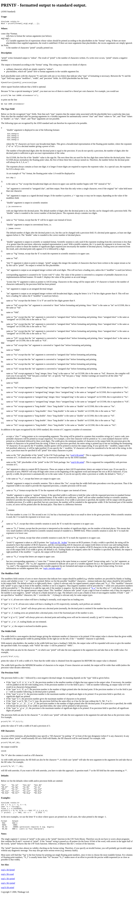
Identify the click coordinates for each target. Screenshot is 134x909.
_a (2, 439)
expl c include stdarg (52, 574)
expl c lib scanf (7, 888)
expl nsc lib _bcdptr (58, 548)
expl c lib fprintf (8, 883)
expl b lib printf (77, 460)
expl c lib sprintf (8, 892)
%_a (93, 593)
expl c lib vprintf (8, 897)
